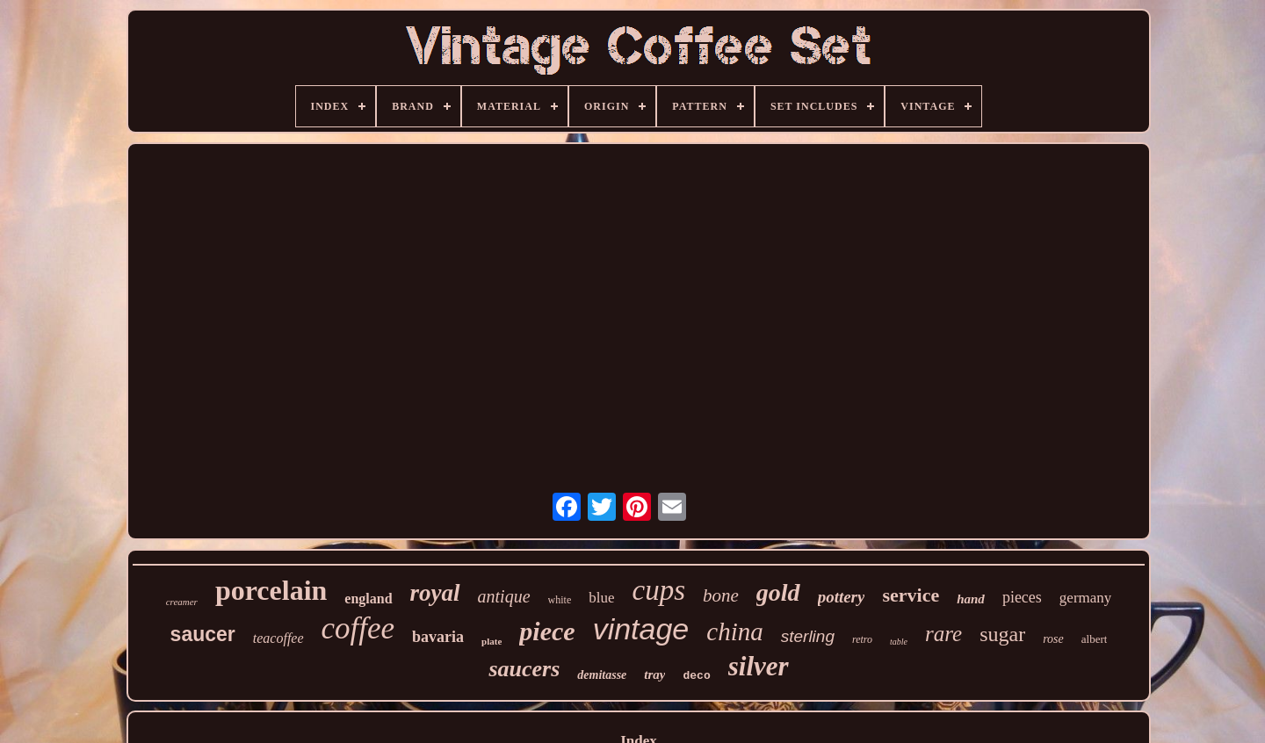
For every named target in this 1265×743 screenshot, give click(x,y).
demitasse (601, 675)
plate (491, 641)
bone (721, 595)
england (368, 598)
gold (778, 592)
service (910, 595)
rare (943, 634)
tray (654, 674)
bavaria (438, 637)
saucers (524, 669)
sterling (808, 636)
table (898, 641)
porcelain (271, 590)
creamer (182, 601)
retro (862, 639)
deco (696, 675)
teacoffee (278, 638)
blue (601, 597)
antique (504, 596)
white (560, 600)
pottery (841, 597)
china (734, 631)
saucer (202, 634)
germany (1085, 597)
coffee (358, 628)
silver (758, 666)
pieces (1022, 597)
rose (1053, 639)
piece (547, 631)
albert (1094, 639)
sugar (1002, 634)
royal (435, 593)
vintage (641, 629)
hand (971, 599)
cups (659, 590)
